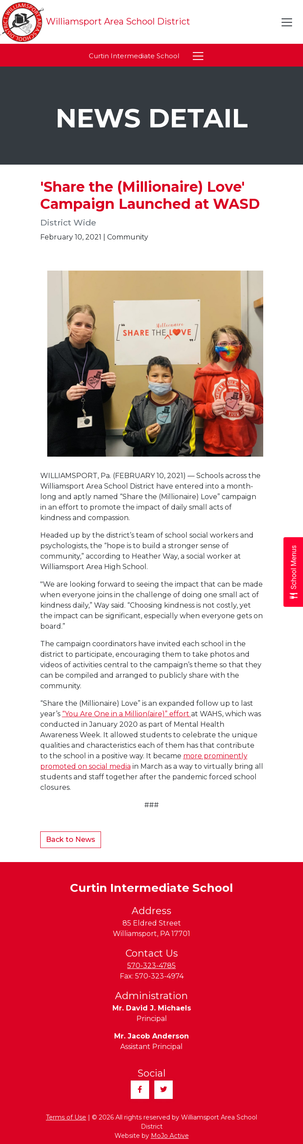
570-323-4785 (151, 965)
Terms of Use (66, 1117)
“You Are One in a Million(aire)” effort (126, 714)
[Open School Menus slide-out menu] (293, 572)
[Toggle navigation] (287, 22)
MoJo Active (170, 1136)
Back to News (70, 839)
